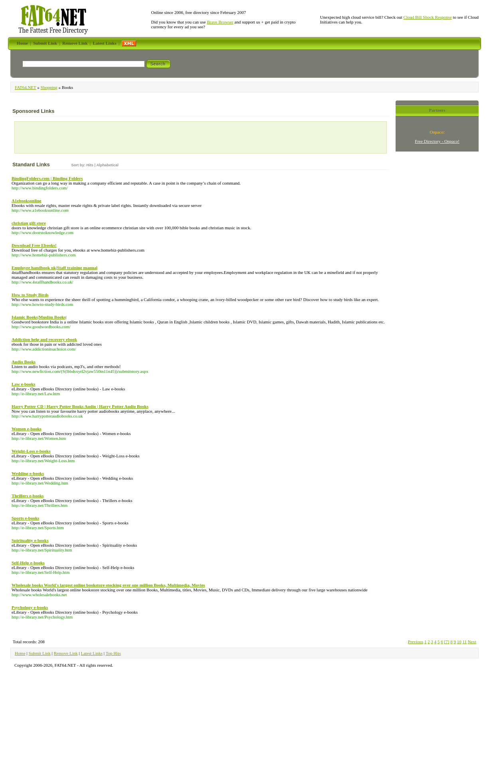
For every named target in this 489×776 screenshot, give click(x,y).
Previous (416, 641)
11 (464, 641)
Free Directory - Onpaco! (437, 141)
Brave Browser (220, 22)
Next (472, 641)
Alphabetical (107, 165)
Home (20, 653)
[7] (446, 641)
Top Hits (113, 653)
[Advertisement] (63, 139)
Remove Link (66, 653)
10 (459, 641)
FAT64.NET (25, 87)
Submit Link (40, 653)
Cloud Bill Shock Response (427, 17)
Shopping (49, 87)
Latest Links (92, 653)
